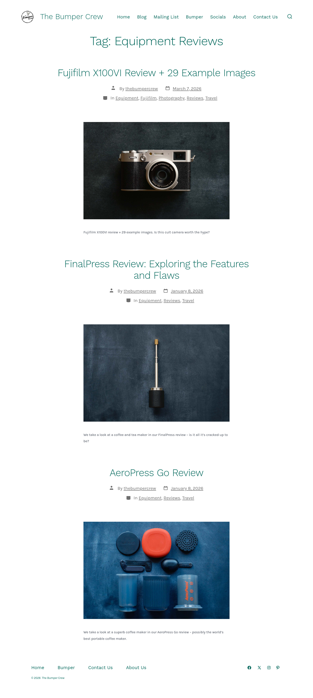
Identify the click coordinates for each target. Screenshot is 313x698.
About (239, 17)
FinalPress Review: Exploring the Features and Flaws (156, 269)
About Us (136, 667)
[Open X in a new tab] (259, 668)
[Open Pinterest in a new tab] (278, 668)
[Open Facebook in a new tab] (249, 668)
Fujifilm (148, 98)
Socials (218, 17)
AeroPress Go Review (156, 473)
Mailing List (166, 17)
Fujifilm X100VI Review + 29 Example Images (156, 73)
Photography (172, 98)
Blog (142, 17)
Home (123, 17)
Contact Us (265, 17)
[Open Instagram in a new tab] (269, 668)
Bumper (194, 17)
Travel (211, 98)
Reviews (195, 98)
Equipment (127, 98)
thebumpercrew (141, 88)
